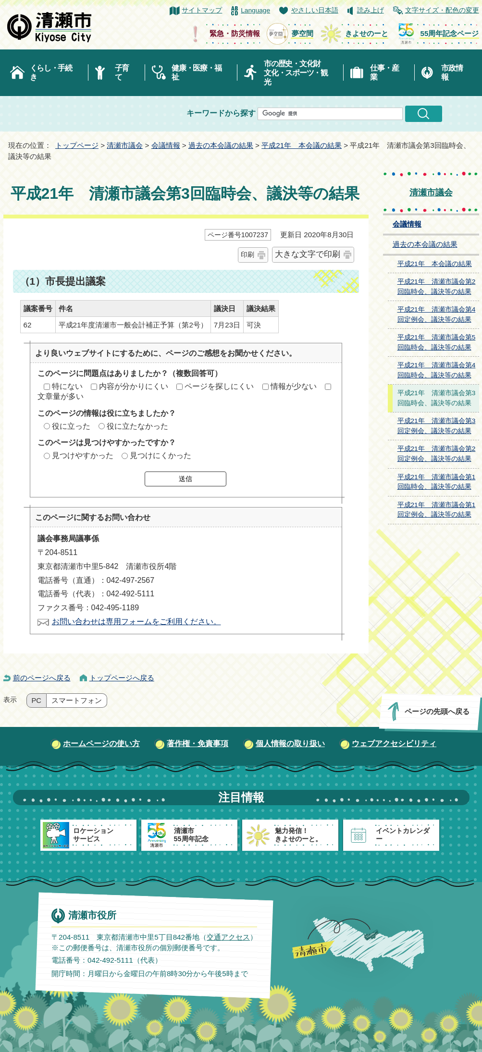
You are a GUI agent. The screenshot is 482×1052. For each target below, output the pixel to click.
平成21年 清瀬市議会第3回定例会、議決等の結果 (436, 426)
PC (36, 700)
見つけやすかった (82, 455)
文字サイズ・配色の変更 (442, 10)
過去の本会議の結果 (220, 145)
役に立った (71, 426)
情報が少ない (294, 386)
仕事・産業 (384, 72)
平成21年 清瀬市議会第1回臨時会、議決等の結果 (436, 482)
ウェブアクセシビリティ (394, 743)
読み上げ (370, 10)
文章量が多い (60, 396)
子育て (122, 72)
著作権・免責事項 (197, 743)
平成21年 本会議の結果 (301, 145)
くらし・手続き (51, 72)
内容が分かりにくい (133, 386)
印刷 (247, 254)
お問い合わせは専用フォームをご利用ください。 (136, 621)
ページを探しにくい (219, 386)
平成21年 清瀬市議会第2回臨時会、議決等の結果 (436, 286)
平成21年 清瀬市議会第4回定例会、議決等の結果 (436, 314)
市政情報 (451, 72)
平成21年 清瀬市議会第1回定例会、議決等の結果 (436, 510)
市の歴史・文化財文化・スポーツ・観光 (296, 73)
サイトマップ (202, 10)
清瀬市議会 (125, 145)
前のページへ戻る (42, 678)
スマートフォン (76, 700)
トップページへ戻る (121, 678)
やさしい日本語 (314, 10)
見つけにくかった (160, 455)
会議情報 (165, 145)
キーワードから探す (221, 113)
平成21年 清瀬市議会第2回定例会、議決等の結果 (436, 453)
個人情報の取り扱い (290, 743)
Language (255, 10)
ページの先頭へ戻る (436, 711)
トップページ (77, 145)
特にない (67, 386)
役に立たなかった (137, 426)
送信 (185, 479)
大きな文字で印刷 (307, 254)
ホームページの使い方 (101, 743)
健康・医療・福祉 (196, 72)
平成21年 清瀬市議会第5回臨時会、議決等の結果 (436, 342)
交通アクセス (227, 936)
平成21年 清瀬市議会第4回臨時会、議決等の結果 (436, 370)
